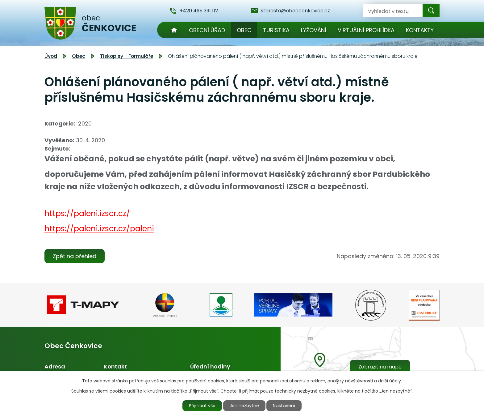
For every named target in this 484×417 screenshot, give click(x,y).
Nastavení (284, 405)
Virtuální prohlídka (366, 30)
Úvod (174, 30)
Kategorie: (59, 123)
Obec (244, 30)
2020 (85, 123)
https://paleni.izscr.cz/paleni (99, 228)
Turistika (276, 30)
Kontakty (420, 30)
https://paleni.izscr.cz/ (87, 213)
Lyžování (313, 30)
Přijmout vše (202, 405)
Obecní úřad (207, 30)
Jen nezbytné (244, 405)
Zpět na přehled (74, 256)
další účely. (390, 381)
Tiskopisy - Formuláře (126, 56)
